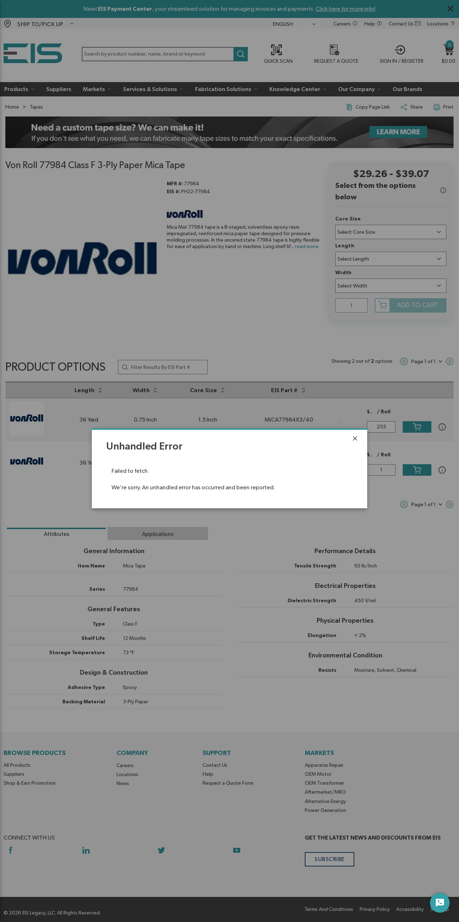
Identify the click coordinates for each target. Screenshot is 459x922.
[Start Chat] (440, 903)
